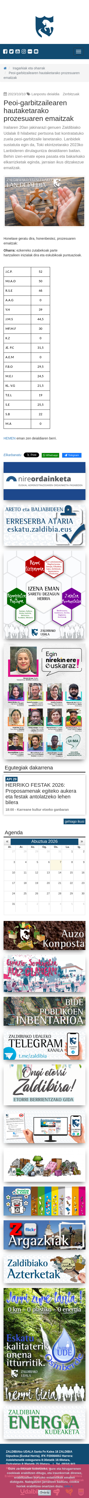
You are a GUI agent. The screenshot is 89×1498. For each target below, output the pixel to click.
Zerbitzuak (71, 94)
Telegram (72, 455)
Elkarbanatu (12, 455)
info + (68, 1486)
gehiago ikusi (74, 821)
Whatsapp (50, 455)
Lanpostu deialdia (46, 94)
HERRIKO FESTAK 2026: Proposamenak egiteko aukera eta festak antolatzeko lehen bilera (40, 793)
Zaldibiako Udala (21, 8)
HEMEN (10, 438)
